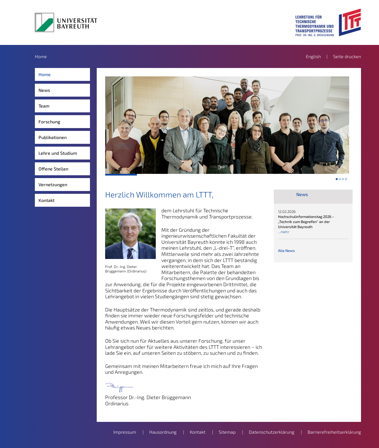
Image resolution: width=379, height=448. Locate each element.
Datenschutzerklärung (271, 432)
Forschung (49, 121)
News (44, 90)
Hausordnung (163, 432)
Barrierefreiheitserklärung (334, 432)
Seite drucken (347, 56)
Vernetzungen (53, 184)
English (313, 56)
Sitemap (227, 432)
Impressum (124, 432)
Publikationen (53, 137)
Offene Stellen (53, 168)
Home (41, 56)
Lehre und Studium (58, 153)
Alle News (286, 250)
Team (44, 105)
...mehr (283, 231)
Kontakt (47, 200)
